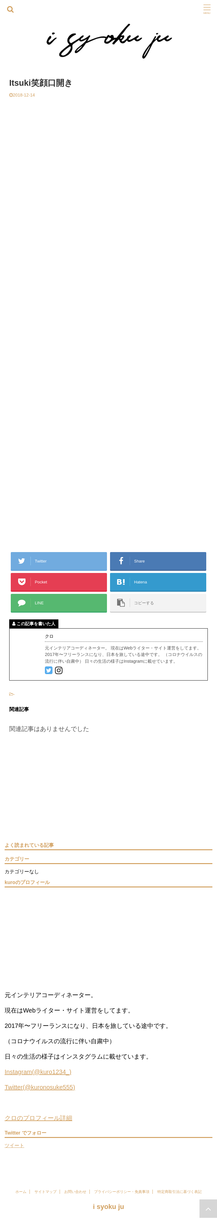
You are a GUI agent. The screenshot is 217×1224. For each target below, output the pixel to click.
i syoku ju (108, 1206)
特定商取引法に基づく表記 (179, 1192)
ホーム (20, 1192)
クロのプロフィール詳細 (38, 1118)
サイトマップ (45, 1192)
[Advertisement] (108, 144)
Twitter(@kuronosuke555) (40, 1087)
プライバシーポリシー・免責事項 (121, 1192)
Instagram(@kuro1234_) (38, 1071)
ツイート (14, 1145)
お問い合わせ (75, 1192)
